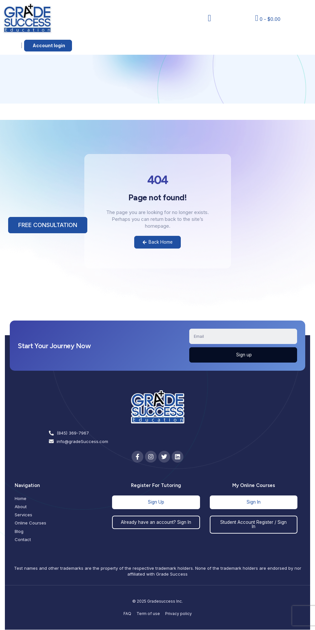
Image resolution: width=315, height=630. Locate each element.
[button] (209, 18)
